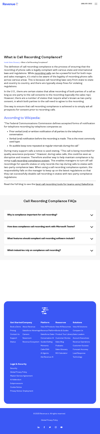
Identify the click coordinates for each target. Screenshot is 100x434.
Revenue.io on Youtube (61, 427)
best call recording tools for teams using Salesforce (64, 184)
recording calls (43, 73)
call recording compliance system (31, 161)
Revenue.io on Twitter (50, 427)
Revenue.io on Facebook (44, 427)
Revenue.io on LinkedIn (38, 427)
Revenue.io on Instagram (55, 427)
